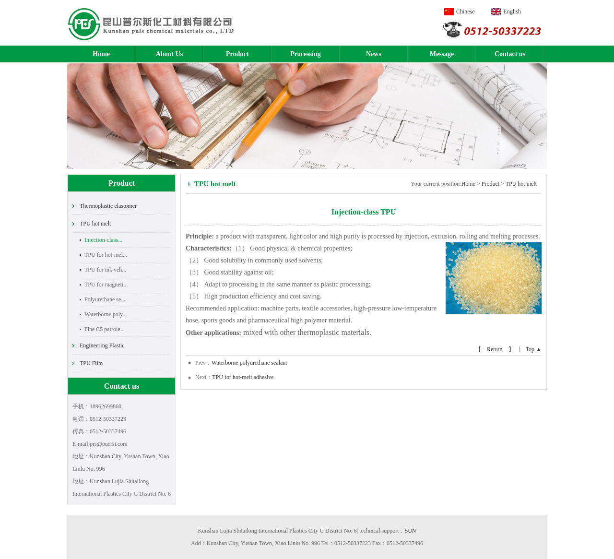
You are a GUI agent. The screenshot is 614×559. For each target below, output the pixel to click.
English (512, 11)
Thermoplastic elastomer (108, 205)
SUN (410, 530)
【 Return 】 (494, 349)
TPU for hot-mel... (105, 254)
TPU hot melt (95, 223)
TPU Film (91, 363)
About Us (169, 54)
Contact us (510, 54)
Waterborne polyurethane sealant (249, 362)
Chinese (465, 11)
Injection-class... (103, 240)
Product (237, 54)
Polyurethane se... (104, 299)
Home (101, 54)
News (373, 54)
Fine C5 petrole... (104, 329)
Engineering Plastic (102, 345)
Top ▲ (534, 349)
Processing (305, 54)
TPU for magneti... (106, 284)
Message (442, 54)
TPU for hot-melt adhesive (242, 377)
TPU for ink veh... (105, 269)
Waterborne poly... (105, 314)
